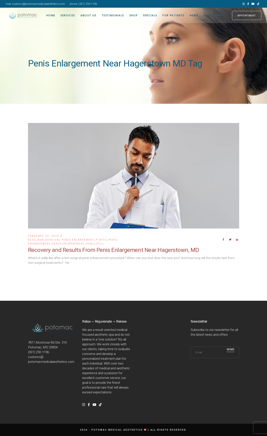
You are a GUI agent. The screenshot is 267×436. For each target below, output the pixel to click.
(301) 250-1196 (88, 3)
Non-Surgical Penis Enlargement (66, 239)
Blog (32, 239)
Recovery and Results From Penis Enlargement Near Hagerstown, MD (113, 250)
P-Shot (101, 239)
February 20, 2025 (43, 236)
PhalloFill (95, 243)
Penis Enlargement (68, 243)
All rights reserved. (168, 430)
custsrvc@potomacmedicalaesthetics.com (38, 3)
